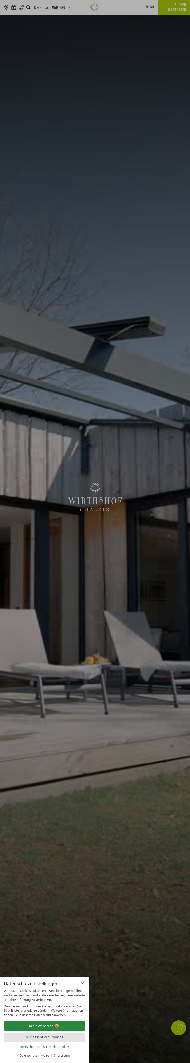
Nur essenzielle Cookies (44, 1037)
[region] (44, 1003)
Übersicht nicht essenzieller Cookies (45, 1047)
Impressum (62, 1055)
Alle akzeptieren (44, 1026)
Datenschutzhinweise (34, 1055)
